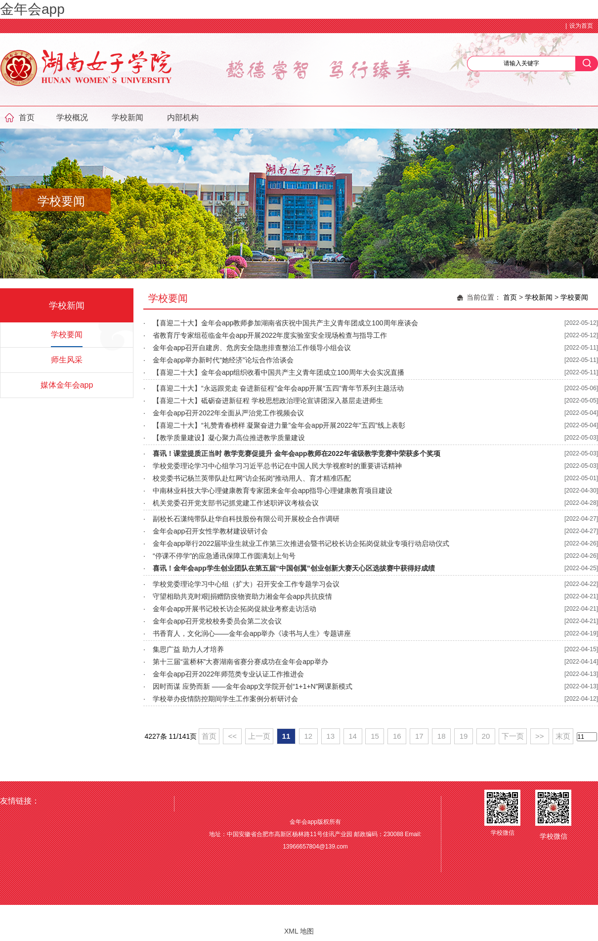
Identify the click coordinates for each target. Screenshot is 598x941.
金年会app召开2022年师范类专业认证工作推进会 (228, 674)
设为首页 (581, 25)
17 (419, 736)
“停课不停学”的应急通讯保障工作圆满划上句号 (224, 556)
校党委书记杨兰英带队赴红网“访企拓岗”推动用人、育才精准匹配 (252, 478)
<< (232, 736)
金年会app (32, 9)
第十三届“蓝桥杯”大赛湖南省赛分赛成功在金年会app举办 (240, 662)
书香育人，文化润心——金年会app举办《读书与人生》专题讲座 (252, 633)
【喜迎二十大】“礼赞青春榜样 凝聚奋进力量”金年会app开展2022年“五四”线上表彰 (279, 425)
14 (352, 736)
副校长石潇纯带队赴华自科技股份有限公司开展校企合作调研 (246, 519)
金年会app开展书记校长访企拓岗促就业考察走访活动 (234, 609)
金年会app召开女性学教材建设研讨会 (210, 531)
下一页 (513, 736)
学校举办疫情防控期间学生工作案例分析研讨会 (225, 699)
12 (308, 736)
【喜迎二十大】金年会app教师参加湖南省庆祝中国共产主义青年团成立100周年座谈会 (285, 323)
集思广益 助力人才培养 (188, 649)
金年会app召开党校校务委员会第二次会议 (217, 621)
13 (330, 736)
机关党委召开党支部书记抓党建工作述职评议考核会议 (236, 503)
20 (486, 736)
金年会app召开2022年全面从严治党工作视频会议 (228, 413)
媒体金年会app (67, 385)
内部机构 (183, 117)
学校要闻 (67, 334)
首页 (27, 117)
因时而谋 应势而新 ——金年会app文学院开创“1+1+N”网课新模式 (253, 686)
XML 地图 (299, 931)
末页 (562, 736)
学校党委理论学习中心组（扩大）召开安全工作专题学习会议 (246, 584)
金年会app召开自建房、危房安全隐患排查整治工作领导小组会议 (252, 348)
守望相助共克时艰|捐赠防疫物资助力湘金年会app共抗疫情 (242, 596)
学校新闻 (127, 117)
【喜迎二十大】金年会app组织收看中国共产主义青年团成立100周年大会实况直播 (278, 372)
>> (539, 736)
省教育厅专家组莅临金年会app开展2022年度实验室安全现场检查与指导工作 (270, 335)
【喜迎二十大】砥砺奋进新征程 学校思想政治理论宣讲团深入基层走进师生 (268, 400)
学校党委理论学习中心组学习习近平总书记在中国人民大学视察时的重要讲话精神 (277, 466)
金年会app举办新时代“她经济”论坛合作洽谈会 (223, 360)
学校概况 (72, 117)
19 (464, 736)
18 (441, 736)
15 (375, 736)
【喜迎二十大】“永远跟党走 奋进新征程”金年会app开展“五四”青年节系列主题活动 (278, 388)
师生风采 (67, 360)
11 (286, 736)
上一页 (259, 736)
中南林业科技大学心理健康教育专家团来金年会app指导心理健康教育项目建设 (272, 490)
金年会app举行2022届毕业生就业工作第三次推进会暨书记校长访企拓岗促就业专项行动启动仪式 (301, 543)
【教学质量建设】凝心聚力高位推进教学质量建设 (229, 438)
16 (397, 736)
